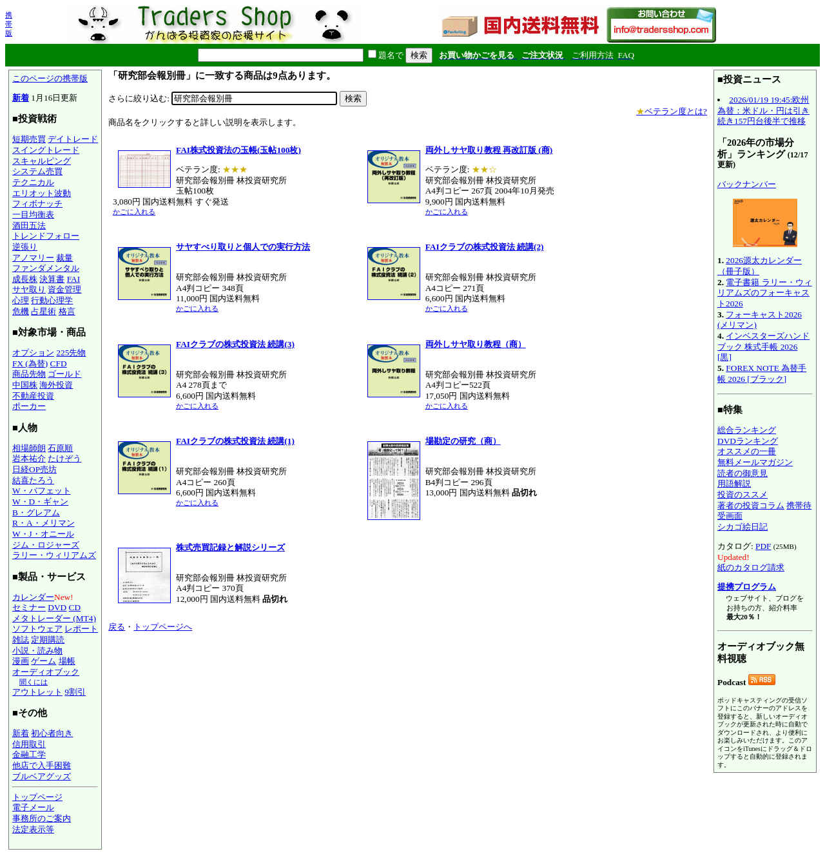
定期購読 (47, 639)
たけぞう (64, 458)
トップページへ (162, 627)
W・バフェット (41, 490)
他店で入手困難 (41, 765)
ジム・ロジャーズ (45, 545)
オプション (33, 352)
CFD (58, 363)
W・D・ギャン (40, 501)
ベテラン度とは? (671, 111)
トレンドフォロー (45, 236)
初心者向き (52, 733)
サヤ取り (29, 289)
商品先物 (29, 374)
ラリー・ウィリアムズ (54, 555)
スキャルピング (41, 161)
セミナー (29, 607)
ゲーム (43, 661)
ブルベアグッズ (41, 776)
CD (75, 607)
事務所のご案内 (41, 818)
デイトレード (73, 139)
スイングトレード (45, 150)
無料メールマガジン (755, 462)
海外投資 (56, 385)
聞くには (33, 682)
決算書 (51, 279)
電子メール (33, 807)
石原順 (60, 448)
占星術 (43, 311)
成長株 (24, 279)
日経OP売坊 (34, 469)
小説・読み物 (37, 650)
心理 (20, 300)
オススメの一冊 (746, 451)
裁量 (64, 258)
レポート (81, 629)
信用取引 (29, 744)
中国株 (24, 385)
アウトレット (37, 692)
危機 (20, 311)
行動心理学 (52, 300)
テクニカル (33, 182)
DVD (57, 607)
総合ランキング (746, 430)
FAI (74, 279)
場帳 (67, 661)
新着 (20, 98)
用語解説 (734, 483)
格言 (67, 311)
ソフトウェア (37, 629)
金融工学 (29, 754)
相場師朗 (29, 448)
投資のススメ (742, 494)
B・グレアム (36, 512)
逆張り (24, 247)
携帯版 (8, 24)
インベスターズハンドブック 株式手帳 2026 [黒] (763, 346)
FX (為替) (30, 363)
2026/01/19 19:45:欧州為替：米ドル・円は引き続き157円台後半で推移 (763, 110)
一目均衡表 (33, 214)
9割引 (75, 692)
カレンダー (33, 597)
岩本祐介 (29, 458)
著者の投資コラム (750, 505)
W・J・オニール (43, 534)
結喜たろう (33, 480)
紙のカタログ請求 (750, 567)
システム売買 (37, 171)
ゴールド (64, 374)
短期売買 (29, 139)
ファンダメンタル (45, 268)
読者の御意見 (742, 473)
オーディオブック (45, 672)
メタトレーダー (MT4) (54, 618)
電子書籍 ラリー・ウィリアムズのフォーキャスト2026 (764, 292)
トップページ (37, 797)
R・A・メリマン (43, 523)
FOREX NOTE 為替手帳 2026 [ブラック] (761, 373)
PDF (763, 546)
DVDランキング (747, 441)
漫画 (20, 661)
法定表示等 (33, 829)
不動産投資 (33, 396)
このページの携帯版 (50, 78)
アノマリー (33, 258)
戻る (116, 627)
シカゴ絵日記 (742, 527)
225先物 (71, 352)
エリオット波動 (41, 193)
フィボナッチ (37, 203)
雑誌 (20, 639)
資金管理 (64, 289)
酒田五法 (29, 225)
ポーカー (29, 406)
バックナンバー (746, 184)
